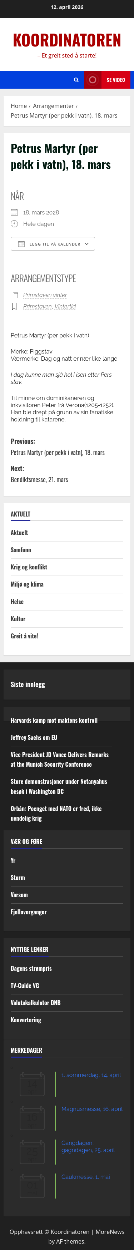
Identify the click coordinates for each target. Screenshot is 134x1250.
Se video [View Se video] (104, 80)
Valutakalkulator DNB (36, 1002)
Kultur (18, 618)
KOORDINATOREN (67, 39)
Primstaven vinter (45, 295)
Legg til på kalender (49, 244)
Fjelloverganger (29, 912)
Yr (13, 860)
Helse (17, 601)
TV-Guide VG (25, 985)
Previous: (67, 447)
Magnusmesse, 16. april (92, 1109)
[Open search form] (76, 80)
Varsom (19, 894)
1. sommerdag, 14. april (91, 1075)
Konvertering (26, 1020)
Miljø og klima (27, 584)
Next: (67, 474)
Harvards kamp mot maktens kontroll (54, 720)
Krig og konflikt (29, 567)
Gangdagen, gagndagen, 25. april (88, 1146)
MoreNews (110, 1232)
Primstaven (37, 306)
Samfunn (21, 549)
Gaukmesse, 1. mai (85, 1177)
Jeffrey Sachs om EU (34, 737)
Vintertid (65, 306)
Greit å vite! (24, 636)
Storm (18, 877)
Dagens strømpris (31, 968)
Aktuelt (19, 532)
